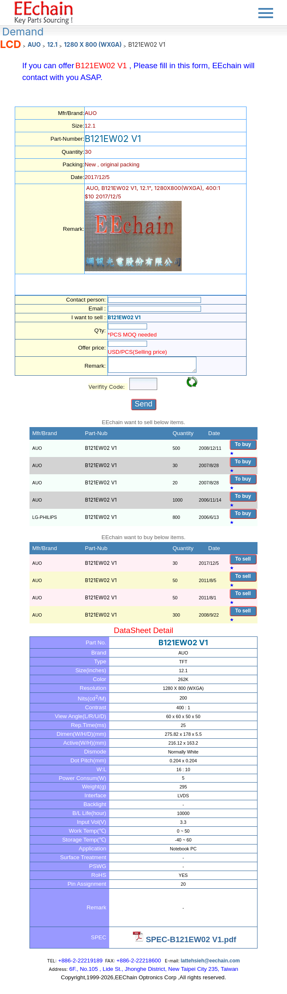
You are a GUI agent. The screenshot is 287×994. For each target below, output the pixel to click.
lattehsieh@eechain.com (210, 961)
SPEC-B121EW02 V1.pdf (191, 939)
